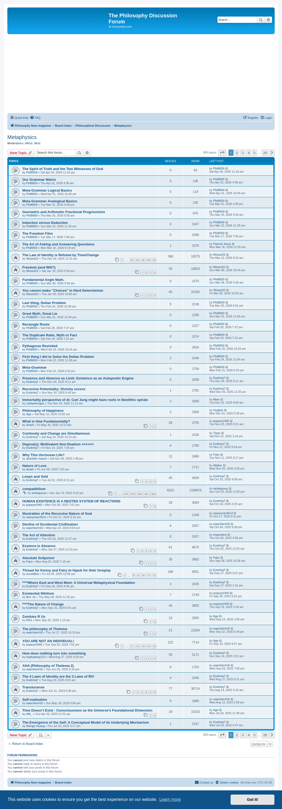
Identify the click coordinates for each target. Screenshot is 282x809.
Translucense (33, 687)
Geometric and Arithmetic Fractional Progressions (63, 212)
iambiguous (39, 492)
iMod (37, 143)
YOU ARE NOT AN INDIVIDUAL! (48, 641)
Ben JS (30, 597)
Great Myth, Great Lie (39, 314)
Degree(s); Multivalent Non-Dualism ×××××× (58, 444)
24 (137, 260)
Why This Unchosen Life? (43, 455)
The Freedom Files (37, 233)
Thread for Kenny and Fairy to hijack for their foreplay (66, 570)
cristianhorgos (35, 403)
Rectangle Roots (36, 324)
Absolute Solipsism (38, 558)
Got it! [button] (252, 799)
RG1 (29, 620)
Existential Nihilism (38, 593)
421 (146, 494)
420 (140, 494)
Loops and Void (35, 476)
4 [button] (248, 152)
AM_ (29, 713)
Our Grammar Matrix (39, 180)
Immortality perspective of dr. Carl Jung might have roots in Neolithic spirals (85, 400)
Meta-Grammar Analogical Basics (49, 201)
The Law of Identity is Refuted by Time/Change (60, 255)
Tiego (216, 433)
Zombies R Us (33, 617)
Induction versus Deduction (45, 223)
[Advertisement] (141, 73)
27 (154, 260)
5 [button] (255, 152)
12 (154, 575)
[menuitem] (35, 118)
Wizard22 (32, 258)
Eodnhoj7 (32, 381)
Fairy (216, 454)
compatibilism (34, 489)
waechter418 (34, 527)
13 (143, 646)
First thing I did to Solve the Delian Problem (58, 357)
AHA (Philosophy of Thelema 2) (48, 666)
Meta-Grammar (34, 367)
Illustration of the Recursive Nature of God (57, 514)
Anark (30, 424)
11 (148, 575)
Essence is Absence (38, 546)
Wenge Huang (35, 726)
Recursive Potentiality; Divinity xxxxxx (54, 389)
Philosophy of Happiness (43, 411)
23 (131, 260)
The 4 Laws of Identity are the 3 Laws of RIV (58, 676)
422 (154, 494)
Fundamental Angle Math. (43, 280)
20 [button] (265, 152)
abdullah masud (36, 458)
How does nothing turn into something (54, 653)
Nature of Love (34, 466)
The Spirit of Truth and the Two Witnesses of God (62, 169)
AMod (29, 143)
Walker (217, 465)
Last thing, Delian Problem (44, 303)
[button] (222, 153)
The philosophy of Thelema (44, 629)
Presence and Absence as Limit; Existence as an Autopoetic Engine (78, 378)
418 (125, 494)
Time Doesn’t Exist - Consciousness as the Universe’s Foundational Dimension (87, 710)
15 (154, 646)
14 (148, 646)
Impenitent (220, 534)
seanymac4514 (36, 517)
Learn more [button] (170, 799)
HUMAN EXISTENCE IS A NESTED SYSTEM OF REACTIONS (71, 501)
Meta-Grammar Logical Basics (47, 190)
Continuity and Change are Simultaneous (56, 433)
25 (143, 260)
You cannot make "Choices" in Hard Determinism (62, 290)
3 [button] (243, 152)
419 (133, 494)
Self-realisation (34, 700)
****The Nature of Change (43, 604)
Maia (216, 399)
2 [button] (237, 152)
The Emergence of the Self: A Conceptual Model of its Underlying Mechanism (85, 722)
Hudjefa (218, 410)
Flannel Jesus (222, 243)
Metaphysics (21, 137)
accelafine (32, 573)
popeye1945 (221, 420)
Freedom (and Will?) (39, 267)
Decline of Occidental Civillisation (50, 524)
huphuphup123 (35, 656)
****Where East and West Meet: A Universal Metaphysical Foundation (78, 583)
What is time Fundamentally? (46, 421)
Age (28, 414)
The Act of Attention (38, 535)
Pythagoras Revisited (39, 346)
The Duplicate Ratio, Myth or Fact (49, 335)
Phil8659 (32, 172)
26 (148, 260)
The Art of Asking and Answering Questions (58, 244)
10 (143, 575)
